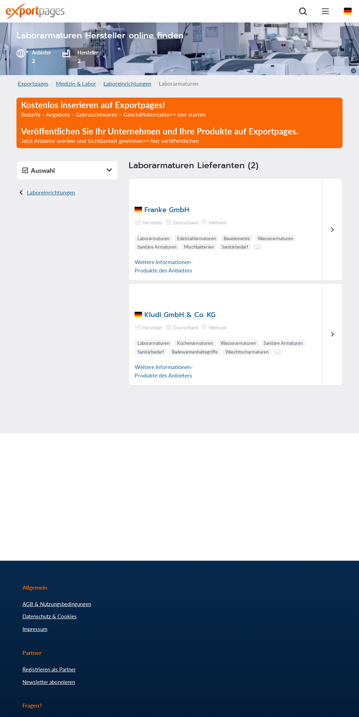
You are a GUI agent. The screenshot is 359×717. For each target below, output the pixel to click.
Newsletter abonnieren (48, 682)
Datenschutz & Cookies (49, 616)
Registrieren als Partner (49, 669)
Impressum (34, 629)
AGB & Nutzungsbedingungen (56, 604)
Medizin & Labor (76, 83)
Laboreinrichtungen (127, 83)
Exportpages (33, 83)
